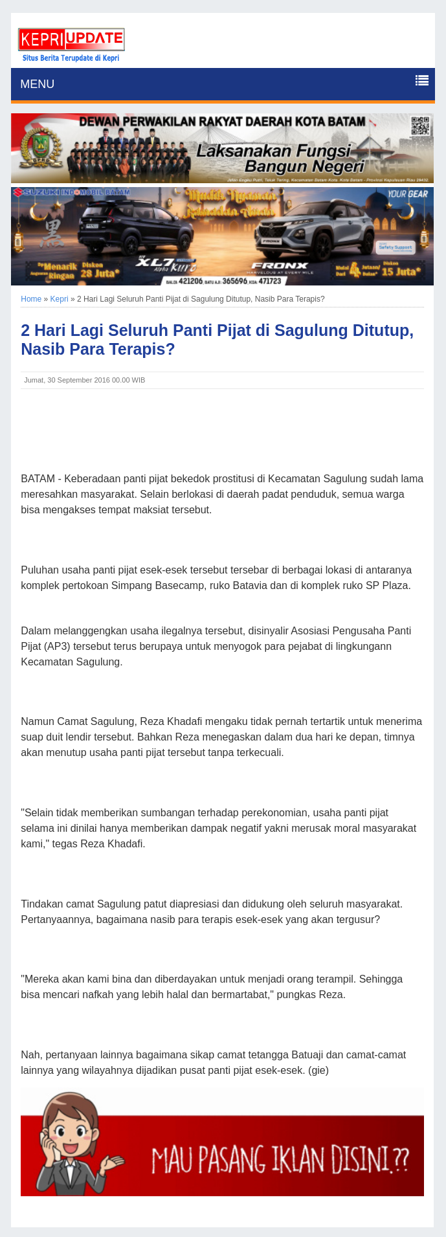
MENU (37, 84)
